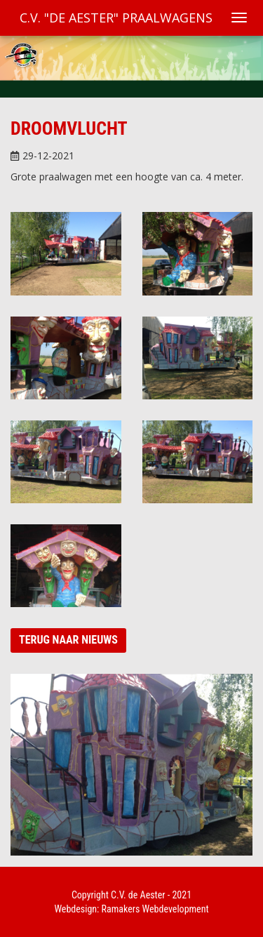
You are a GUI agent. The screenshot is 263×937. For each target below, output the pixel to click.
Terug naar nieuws (68, 639)
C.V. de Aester (138, 895)
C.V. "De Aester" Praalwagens (116, 17)
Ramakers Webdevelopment (155, 909)
